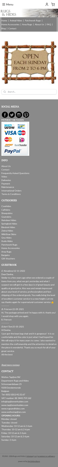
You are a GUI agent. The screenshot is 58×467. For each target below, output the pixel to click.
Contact (12, 28)
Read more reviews (10, 365)
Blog (3, 28)
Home (4, 20)
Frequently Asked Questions (15, 173)
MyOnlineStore (34, 461)
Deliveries (6, 180)
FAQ (49, 24)
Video (4, 176)
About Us (39, 24)
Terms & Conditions (11, 194)
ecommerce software (46, 456)
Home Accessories (10, 24)
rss (35, 456)
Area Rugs (27, 24)
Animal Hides (16, 20)
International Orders (11, 190)
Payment (5, 183)
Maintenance (7, 187)
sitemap (30, 456)
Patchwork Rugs (33, 20)
